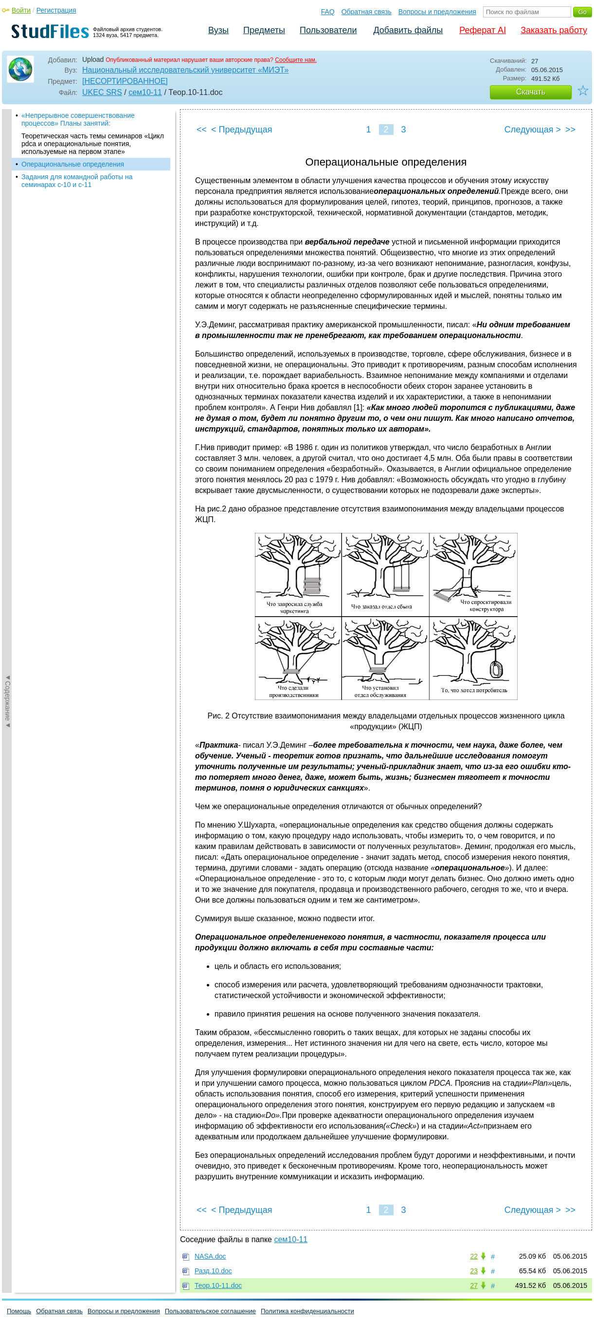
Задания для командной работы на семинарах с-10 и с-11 (77, 181)
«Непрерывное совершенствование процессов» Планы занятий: (78, 119)
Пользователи (328, 30)
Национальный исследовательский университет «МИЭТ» (185, 70)
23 (474, 1271)
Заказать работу (554, 30)
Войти (21, 10)
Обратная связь (367, 12)
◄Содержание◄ (8, 279)
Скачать (530, 92)
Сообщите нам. (296, 60)
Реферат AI (482, 30)
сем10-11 (145, 92)
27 (474, 1285)
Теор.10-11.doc (218, 1285)
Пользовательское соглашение (210, 1311)
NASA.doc (210, 1256)
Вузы (218, 30)
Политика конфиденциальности (307, 1311)
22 (474, 1256)
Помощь (19, 1311)
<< (202, 129)
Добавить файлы (408, 30)
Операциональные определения (72, 164)
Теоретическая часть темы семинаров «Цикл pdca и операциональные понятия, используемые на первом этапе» (92, 143)
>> (570, 129)
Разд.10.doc (213, 1271)
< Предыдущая (241, 129)
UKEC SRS (102, 92)
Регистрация (56, 10)
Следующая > (532, 129)
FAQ (328, 12)
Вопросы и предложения (437, 12)
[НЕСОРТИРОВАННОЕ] (125, 81)
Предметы (264, 30)
